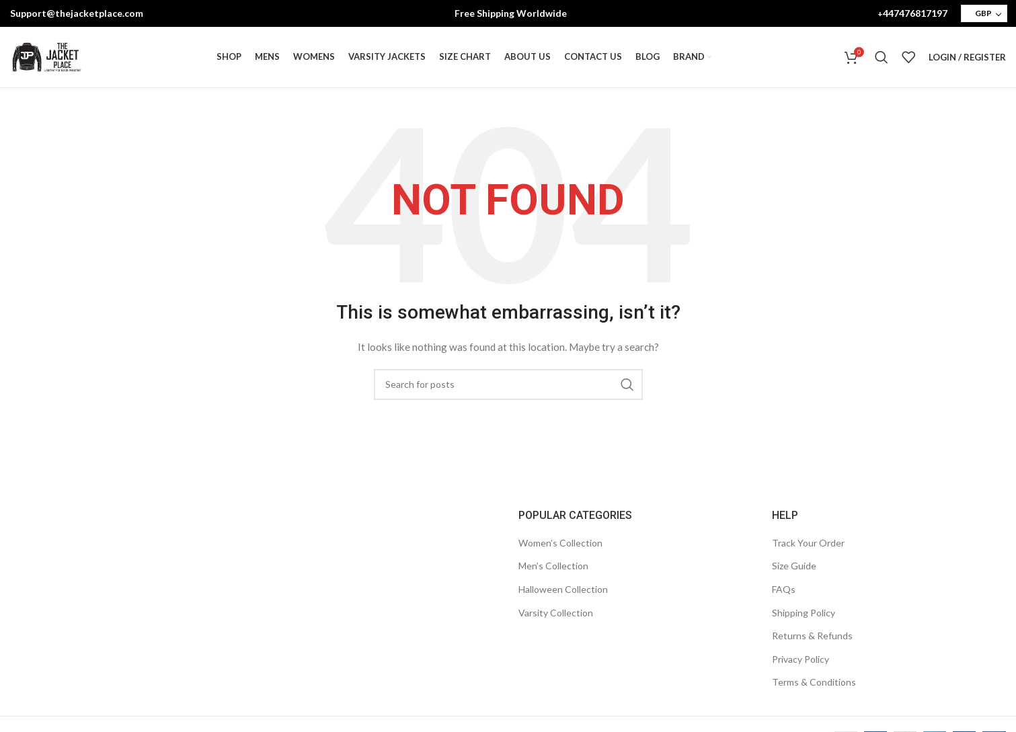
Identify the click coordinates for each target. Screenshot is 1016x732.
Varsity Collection (555, 612)
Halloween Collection (563, 589)
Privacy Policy (800, 659)
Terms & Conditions (814, 682)
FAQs (783, 589)
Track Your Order (808, 542)
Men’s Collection (553, 565)
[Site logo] (46, 56)
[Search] (881, 57)
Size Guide (794, 565)
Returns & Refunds (812, 635)
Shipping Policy (803, 612)
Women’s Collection (560, 542)
